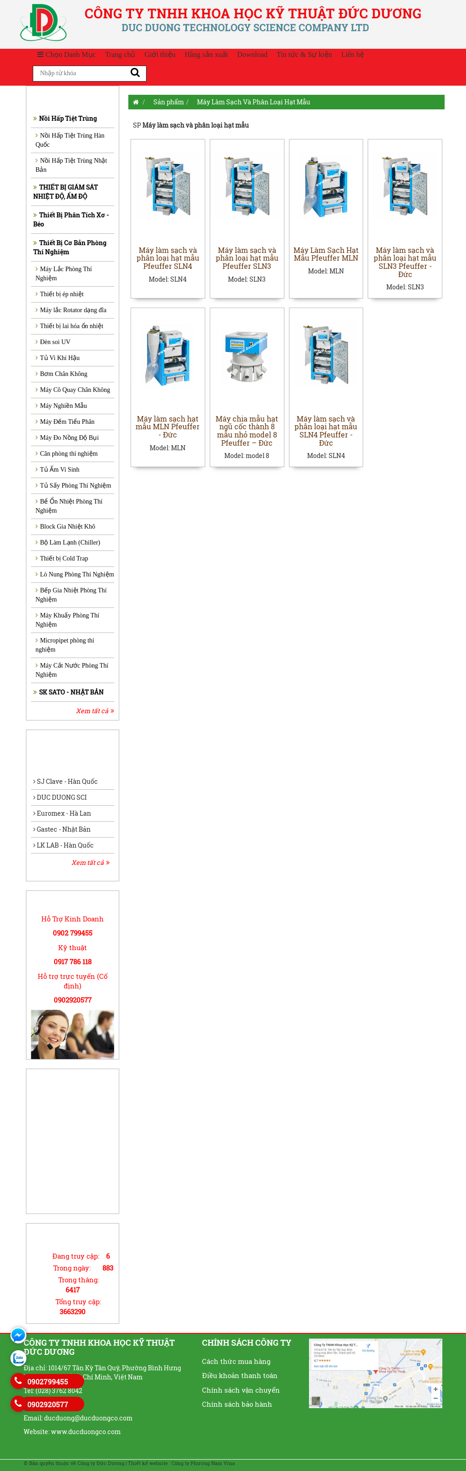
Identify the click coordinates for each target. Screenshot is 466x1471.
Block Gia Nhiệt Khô (65, 526)
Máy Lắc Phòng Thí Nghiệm (63, 274)
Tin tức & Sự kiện (304, 54)
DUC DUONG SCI (60, 797)
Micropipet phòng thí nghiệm (64, 645)
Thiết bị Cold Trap (61, 558)
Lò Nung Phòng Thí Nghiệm (74, 574)
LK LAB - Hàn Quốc (63, 845)
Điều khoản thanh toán (240, 1375)
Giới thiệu (159, 54)
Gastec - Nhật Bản (62, 829)
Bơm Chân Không (61, 373)
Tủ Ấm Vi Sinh (57, 469)
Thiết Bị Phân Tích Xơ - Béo (71, 219)
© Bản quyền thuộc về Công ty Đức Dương (74, 1463)
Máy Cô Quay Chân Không (72, 389)
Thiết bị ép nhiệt (59, 294)
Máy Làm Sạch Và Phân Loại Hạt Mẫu (253, 102)
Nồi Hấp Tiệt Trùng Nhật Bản (71, 165)
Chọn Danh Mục (66, 54)
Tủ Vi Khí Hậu (57, 358)
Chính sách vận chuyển (241, 1389)
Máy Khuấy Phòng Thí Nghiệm (67, 620)
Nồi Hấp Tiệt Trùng (65, 118)
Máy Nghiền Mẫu (61, 405)
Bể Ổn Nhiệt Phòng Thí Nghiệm (68, 506)
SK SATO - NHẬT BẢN (68, 692)
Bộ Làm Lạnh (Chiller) (67, 542)
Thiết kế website (148, 1463)
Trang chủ (120, 54)
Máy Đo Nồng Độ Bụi (67, 437)
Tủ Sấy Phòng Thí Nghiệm (73, 485)
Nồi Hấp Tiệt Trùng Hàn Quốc (70, 140)
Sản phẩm (168, 102)
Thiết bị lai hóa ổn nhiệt (69, 326)
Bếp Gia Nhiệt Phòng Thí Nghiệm (70, 595)
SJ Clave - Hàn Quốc (65, 781)
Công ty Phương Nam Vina (203, 1463)
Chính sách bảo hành (237, 1404)
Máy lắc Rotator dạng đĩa (70, 310)
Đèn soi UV (53, 342)
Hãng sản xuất (206, 54)
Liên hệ (352, 54)
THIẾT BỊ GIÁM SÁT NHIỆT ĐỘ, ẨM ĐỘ (65, 192)
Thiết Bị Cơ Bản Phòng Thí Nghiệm (69, 247)
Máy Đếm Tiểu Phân (65, 421)
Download (252, 54)
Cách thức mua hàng (236, 1361)
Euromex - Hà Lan (62, 813)
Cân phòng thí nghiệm (66, 453)
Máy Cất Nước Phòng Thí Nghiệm (71, 670)
